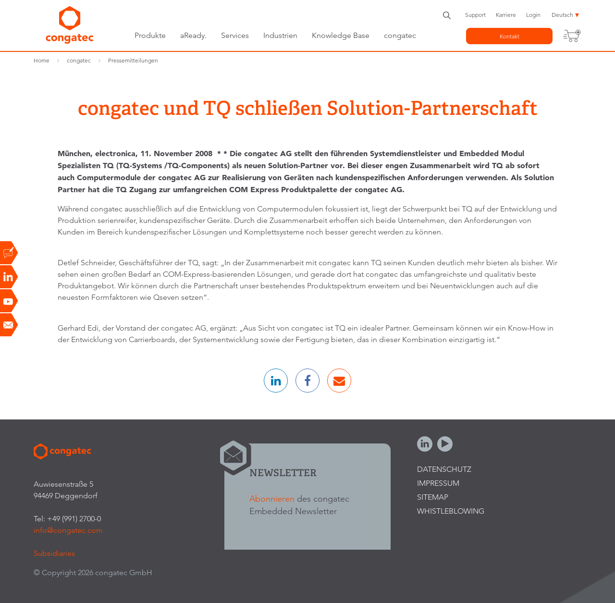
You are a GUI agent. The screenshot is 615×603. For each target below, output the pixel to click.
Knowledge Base (340, 35)
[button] (276, 381)
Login (533, 14)
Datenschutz (444, 469)
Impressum (438, 483)
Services (235, 35)
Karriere (506, 14)
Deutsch (562, 14)
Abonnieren (272, 498)
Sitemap (432, 497)
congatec (400, 35)
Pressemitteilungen (133, 60)
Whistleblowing (450, 511)
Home (41, 60)
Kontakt (509, 36)
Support (475, 14)
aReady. (193, 35)
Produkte (150, 35)
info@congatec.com (68, 530)
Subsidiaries (54, 553)
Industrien (280, 35)
